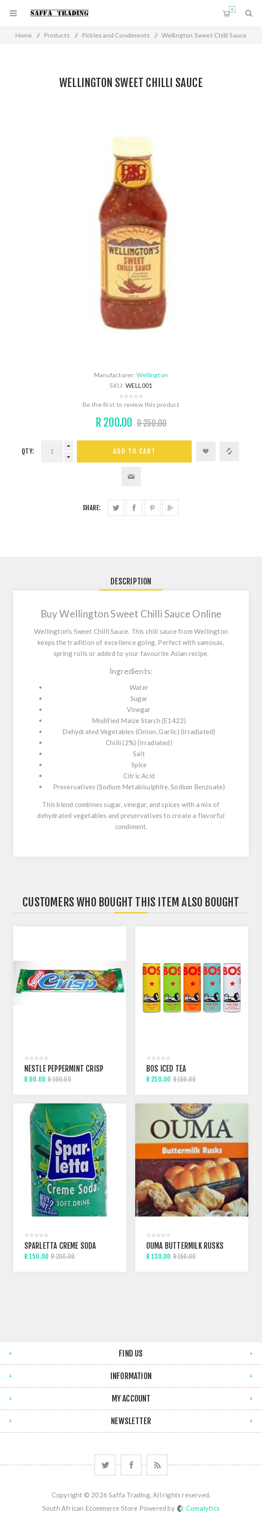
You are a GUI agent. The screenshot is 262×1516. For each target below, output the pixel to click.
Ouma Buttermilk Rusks (185, 1246)
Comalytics (198, 1508)
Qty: (28, 451)
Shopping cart (232, 9)
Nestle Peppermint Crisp (64, 1068)
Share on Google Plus (170, 508)
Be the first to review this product (131, 404)
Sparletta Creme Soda (60, 1246)
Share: (92, 508)
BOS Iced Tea (166, 1068)
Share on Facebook (134, 508)
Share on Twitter (116, 508)
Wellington (152, 375)
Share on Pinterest (152, 508)
